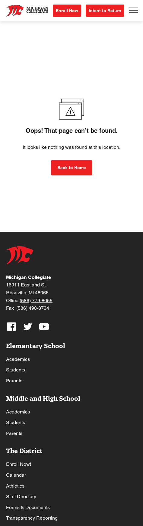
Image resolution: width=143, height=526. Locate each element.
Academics (18, 359)
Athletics (15, 486)
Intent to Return (105, 10)
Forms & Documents (28, 507)
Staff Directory (21, 496)
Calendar (16, 475)
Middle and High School (43, 398)
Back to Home (71, 167)
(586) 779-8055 (36, 300)
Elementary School (35, 346)
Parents (14, 381)
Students (15, 370)
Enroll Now (67, 10)
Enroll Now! (18, 464)
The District (24, 451)
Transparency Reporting (32, 518)
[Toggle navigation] (133, 11)
